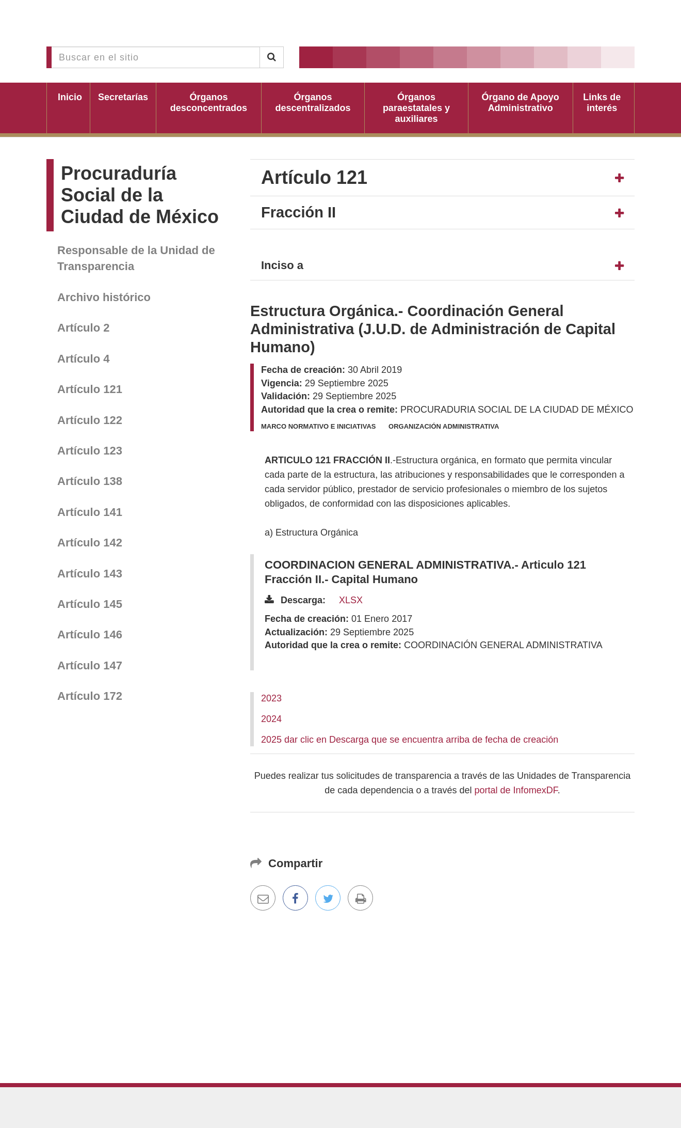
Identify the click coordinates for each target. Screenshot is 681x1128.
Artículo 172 (89, 696)
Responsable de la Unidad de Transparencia (136, 258)
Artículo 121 (89, 389)
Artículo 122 (89, 420)
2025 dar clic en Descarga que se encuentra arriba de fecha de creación (409, 739)
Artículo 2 (83, 327)
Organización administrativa (443, 426)
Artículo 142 (89, 542)
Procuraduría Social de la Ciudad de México (140, 195)
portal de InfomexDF (516, 790)
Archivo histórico (104, 297)
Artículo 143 (89, 573)
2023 (271, 698)
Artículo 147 (89, 665)
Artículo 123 (89, 450)
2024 (271, 719)
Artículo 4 (83, 358)
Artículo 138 (89, 481)
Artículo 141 (89, 512)
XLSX (351, 600)
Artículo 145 (89, 604)
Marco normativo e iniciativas (318, 426)
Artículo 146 (89, 634)
